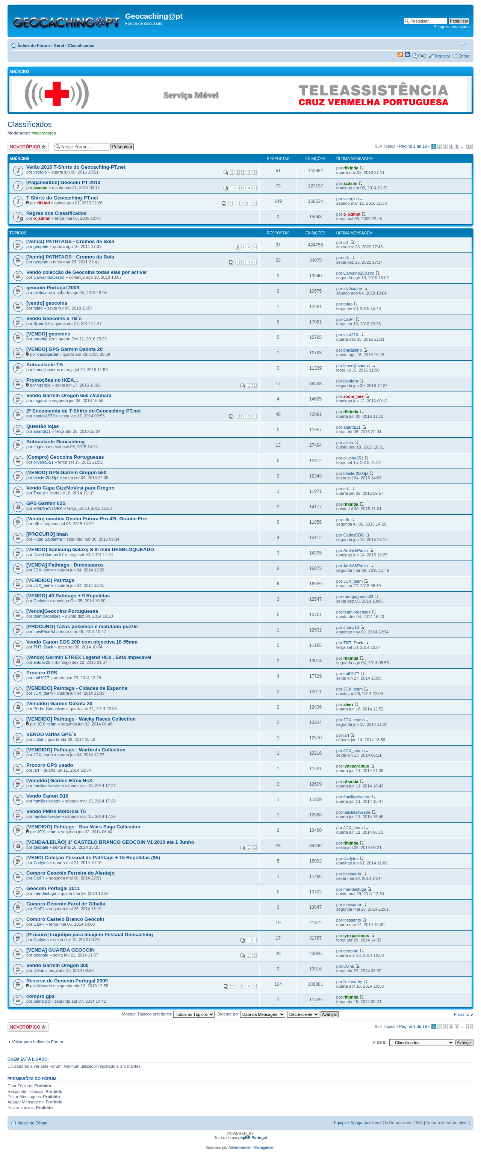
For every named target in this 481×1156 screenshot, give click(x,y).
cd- (346, 242)
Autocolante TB (44, 364)
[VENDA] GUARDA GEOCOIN (60, 950)
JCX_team (43, 570)
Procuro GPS (41, 672)
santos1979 (44, 416)
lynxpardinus (356, 766)
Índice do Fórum (34, 45)
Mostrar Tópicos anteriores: (168, 1014)
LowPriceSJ (44, 631)
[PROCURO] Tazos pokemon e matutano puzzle (82, 626)
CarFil (348, 319)
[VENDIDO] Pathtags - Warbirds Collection (76, 750)
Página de (413, 146)
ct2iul (38, 739)
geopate (40, 246)
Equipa (340, 1122)
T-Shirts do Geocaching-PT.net (62, 198)
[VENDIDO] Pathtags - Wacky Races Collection (81, 719)
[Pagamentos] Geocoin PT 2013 (63, 182)
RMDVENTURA (48, 508)
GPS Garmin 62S (46, 503)
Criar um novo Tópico (29, 146)
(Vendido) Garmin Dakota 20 (59, 703)
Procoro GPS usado (49, 765)
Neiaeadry (352, 981)
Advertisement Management (251, 1147)
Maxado (44, 986)
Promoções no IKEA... (52, 380)
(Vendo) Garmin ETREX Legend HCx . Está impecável (88, 657)
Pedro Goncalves (49, 708)
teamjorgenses (47, 616)
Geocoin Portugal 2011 (53, 888)
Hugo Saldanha (47, 539)
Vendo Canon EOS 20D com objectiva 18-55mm (82, 642)
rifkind (43, 203)
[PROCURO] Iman (47, 534)
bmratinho (352, 350)
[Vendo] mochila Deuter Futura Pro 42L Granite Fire (86, 518)
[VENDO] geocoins (48, 334)
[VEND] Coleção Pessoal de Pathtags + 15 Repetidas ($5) (93, 857)
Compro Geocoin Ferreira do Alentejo (70, 873)
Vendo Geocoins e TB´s (54, 318)
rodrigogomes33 (358, 596)
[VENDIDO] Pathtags (50, 580)
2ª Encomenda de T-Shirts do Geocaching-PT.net (83, 411)
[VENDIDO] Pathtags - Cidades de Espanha (76, 688)
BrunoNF (41, 323)
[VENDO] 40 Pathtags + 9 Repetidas (68, 595)
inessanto (352, 874)
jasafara (350, 381)
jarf (346, 735)
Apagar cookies (365, 1122)
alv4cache (42, 292)
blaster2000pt (46, 477)
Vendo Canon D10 (47, 796)
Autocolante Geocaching (55, 441)
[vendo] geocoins (46, 303)
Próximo (461, 1014)
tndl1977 (41, 677)
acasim (40, 187)
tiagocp (40, 446)
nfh (36, 523)
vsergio (40, 172)
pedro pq (41, 1001)
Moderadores (44, 133)
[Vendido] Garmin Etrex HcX (59, 780)
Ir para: (379, 1042)
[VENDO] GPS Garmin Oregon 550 (66, 472)
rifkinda (350, 168)
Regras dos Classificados (56, 213)
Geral (58, 45)
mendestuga (44, 893)
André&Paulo (355, 550)
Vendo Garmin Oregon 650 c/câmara (68, 395)
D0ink (38, 970)
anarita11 (42, 431)
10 (254, 203)
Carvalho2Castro (49, 277)
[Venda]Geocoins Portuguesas (62, 611)
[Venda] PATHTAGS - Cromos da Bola (70, 241)
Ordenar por (250, 1014)
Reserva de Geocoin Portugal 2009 (67, 981)
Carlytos (40, 600)
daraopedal (47, 354)
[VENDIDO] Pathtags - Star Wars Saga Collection (83, 827)
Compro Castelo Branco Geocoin (65, 919)
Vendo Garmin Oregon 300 (57, 965)
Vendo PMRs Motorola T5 (56, 811)
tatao (37, 308)
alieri (348, 704)
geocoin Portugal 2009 (52, 287)
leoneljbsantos (46, 369)
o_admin (41, 218)
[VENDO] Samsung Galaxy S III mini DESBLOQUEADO (90, 549)
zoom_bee (353, 396)
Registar (442, 56)
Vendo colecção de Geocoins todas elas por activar (86, 272)
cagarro (40, 400)
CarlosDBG (354, 535)
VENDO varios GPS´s (51, 734)
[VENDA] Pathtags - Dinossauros (65, 565)
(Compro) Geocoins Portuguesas (65, 457)
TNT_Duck (43, 647)
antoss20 (41, 662)
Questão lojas (42, 426)
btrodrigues (43, 339)
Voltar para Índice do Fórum (37, 1042)
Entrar (464, 56)
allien (348, 442)
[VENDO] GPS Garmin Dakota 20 (64, 349)
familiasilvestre (47, 785)
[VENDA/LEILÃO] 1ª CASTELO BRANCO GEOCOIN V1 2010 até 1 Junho (110, 842)
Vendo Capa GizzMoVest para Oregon (70, 488)
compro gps (40, 996)
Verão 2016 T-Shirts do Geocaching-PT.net (76, 167)
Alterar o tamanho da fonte (464, 44)
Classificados (81, 45)
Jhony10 (351, 627)
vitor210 (350, 334)
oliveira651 (43, 462)
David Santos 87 (48, 554)
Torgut (39, 493)
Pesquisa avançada (452, 26)
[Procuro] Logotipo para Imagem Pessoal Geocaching (89, 934)
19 (469, 146)
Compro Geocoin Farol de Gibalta (65, 904)
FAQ (422, 56)
